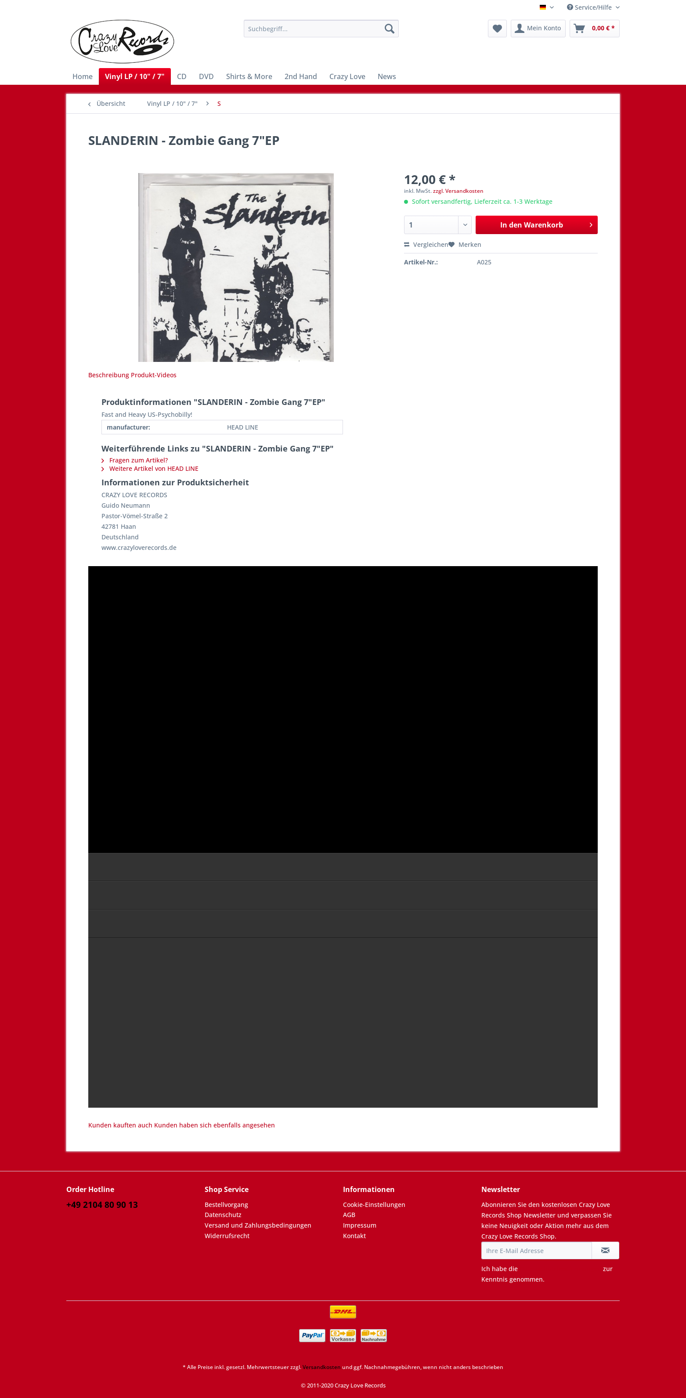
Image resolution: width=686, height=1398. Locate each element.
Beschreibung (108, 375)
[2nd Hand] (300, 76)
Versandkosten (322, 1367)
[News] (387, 76)
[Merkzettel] (497, 28)
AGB (349, 1214)
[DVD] (206, 76)
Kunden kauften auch (120, 1125)
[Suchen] (389, 28)
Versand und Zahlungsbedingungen (258, 1225)
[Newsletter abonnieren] (605, 1250)
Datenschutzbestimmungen (560, 1268)
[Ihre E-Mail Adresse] (536, 1250)
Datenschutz (223, 1214)
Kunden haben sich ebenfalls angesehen (214, 1125)
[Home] (82, 76)
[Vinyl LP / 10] (135, 76)
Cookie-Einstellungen (374, 1204)
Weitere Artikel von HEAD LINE (150, 468)
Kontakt (354, 1236)
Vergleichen (426, 244)
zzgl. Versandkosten (458, 191)
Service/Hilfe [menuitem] (590, 7)
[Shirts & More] (249, 76)
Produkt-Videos (154, 375)
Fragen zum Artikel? (134, 460)
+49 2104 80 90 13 (102, 1204)
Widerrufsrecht (227, 1236)
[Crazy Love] (347, 76)
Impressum (359, 1225)
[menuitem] (321, 33)
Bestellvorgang (226, 1204)
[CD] (182, 76)
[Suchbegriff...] (321, 28)
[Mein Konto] (538, 28)
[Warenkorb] (595, 28)
